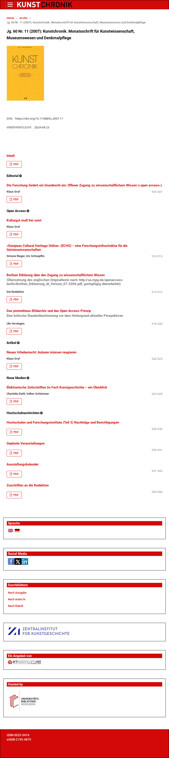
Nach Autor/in (17, 599)
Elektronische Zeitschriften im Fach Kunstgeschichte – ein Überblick (57, 387)
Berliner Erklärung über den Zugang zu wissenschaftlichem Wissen (84, 279)
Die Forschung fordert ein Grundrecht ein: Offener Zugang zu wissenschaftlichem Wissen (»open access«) (84, 185)
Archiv (23, 18)
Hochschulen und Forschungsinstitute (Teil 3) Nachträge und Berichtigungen (63, 422)
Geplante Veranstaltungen (26, 443)
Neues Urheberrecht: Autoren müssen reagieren (41, 352)
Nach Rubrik (15, 606)
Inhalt (11, 156)
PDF (16, 164)
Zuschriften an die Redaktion (28, 485)
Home (10, 18)
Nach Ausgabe (17, 592)
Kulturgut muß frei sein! (24, 220)
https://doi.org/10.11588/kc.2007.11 (39, 118)
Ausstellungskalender (23, 464)
